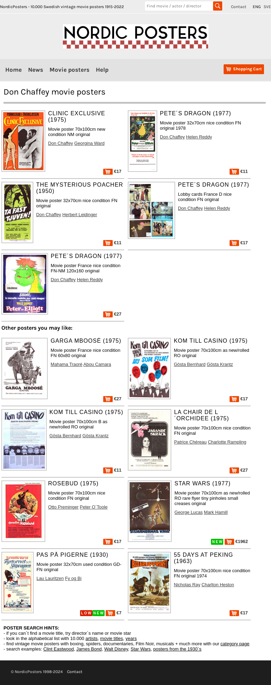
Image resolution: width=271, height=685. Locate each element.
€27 (112, 314)
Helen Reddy (199, 137)
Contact (238, 6)
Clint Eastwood (58, 649)
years (131, 638)
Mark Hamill (216, 512)
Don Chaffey (60, 143)
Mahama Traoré (66, 364)
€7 (113, 612)
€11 (239, 171)
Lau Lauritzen (50, 578)
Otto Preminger (63, 507)
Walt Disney (116, 649)
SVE (267, 6)
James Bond (88, 649)
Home (13, 69)
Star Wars (141, 649)
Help (102, 69)
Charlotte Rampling (227, 442)
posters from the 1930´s (177, 649)
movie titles (111, 638)
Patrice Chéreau (190, 442)
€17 (112, 171)
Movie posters (69, 69)
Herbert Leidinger (79, 214)
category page (234, 643)
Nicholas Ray (187, 584)
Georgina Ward (89, 143)
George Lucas (188, 512)
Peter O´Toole (93, 507)
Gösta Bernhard (189, 364)
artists (91, 638)
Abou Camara (97, 364)
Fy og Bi (73, 578)
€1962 (236, 541)
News (35, 69)
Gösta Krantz (220, 364)
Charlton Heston (217, 584)
